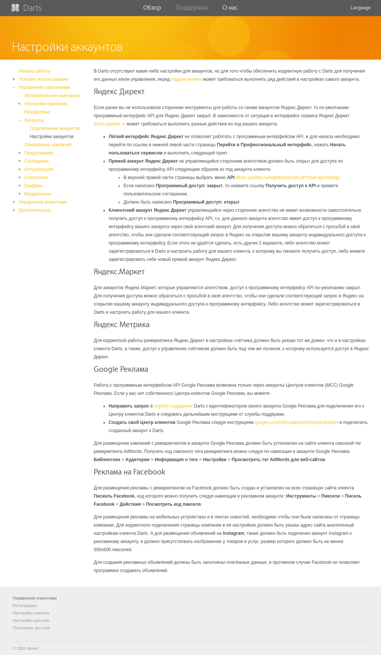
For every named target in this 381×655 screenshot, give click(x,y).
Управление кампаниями (44, 87)
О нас (230, 10)
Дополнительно (35, 210)
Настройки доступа (31, 620)
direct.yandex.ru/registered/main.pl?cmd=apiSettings (288, 177)
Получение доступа (31, 628)
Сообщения (36, 161)
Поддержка (192, 10)
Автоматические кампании (51, 95)
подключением (186, 79)
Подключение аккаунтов (55, 128)
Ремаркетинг (37, 112)
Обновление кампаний (47, 144)
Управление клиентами (43, 202)
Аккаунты (34, 120)
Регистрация (24, 605)
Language (361, 10)
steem (32, 648)
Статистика (36, 177)
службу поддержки (173, 406)
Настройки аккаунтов (51, 136)
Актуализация (38, 169)
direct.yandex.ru (109, 124)
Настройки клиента (31, 613)
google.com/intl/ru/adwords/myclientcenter (296, 422)
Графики (33, 185)
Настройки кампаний (45, 103)
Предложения (38, 153)
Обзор (152, 10)
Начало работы (35, 71)
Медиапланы (37, 193)
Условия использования (43, 79)
